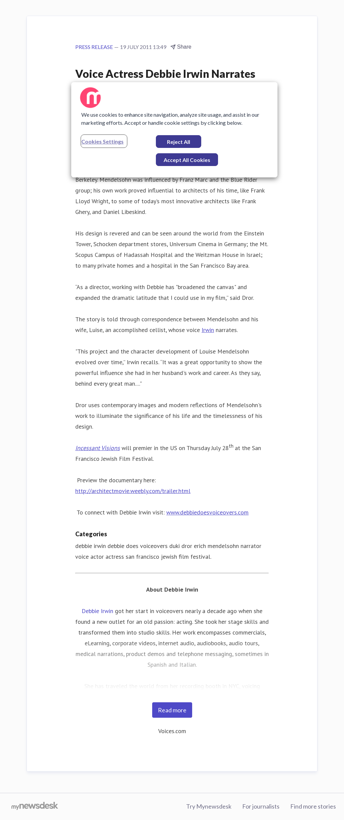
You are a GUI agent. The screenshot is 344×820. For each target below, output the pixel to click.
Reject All (178, 142)
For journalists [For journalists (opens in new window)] (261, 806)
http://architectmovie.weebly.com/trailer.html (132, 491)
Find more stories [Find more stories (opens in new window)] (313, 806)
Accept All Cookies (187, 160)
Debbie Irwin (97, 611)
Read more (172, 710)
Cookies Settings (102, 141)
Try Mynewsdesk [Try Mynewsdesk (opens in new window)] (208, 806)
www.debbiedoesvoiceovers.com (207, 512)
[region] (174, 129)
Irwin (208, 330)
